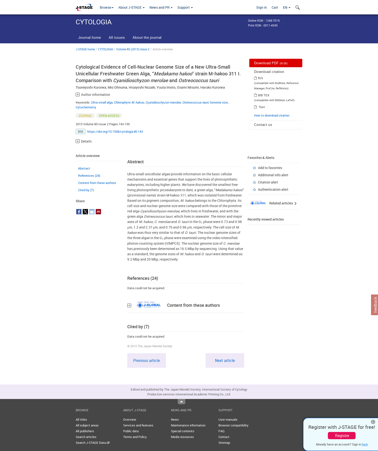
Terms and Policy (135, 437)
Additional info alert (273, 175)
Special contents (182, 431)
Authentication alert (273, 189)
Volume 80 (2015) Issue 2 (132, 49)
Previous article (146, 360)
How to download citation (271, 115)
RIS (260, 78)
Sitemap (224, 442)
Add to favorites (270, 167)
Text (262, 107)
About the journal (147, 37)
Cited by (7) (86, 190)
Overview (129, 419)
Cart (275, 7)
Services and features (138, 425)
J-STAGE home (85, 49)
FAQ (221, 431)
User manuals (227, 419)
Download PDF (271, 62)
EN (286, 7)
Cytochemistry (86, 107)
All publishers (85, 431)
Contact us (263, 124)
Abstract (84, 168)
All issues (117, 37)
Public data (131, 431)
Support (185, 7)
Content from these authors (97, 183)
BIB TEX (263, 95)
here (365, 444)
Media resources (182, 437)
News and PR (161, 7)
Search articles (86, 437)
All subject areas (87, 425)
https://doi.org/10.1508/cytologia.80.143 (115, 131)
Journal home (89, 37)
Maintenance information (188, 425)
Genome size (219, 102)
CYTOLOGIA (105, 49)
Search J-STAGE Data (93, 442)
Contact (224, 437)
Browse (107, 7)
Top (181, 401)
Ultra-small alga (102, 102)
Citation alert (268, 182)
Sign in (261, 7)
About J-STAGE (131, 7)
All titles (81, 419)
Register (342, 435)
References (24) (89, 175)
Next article (225, 360)
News (175, 419)
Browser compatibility (233, 425)
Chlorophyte (129, 102)
